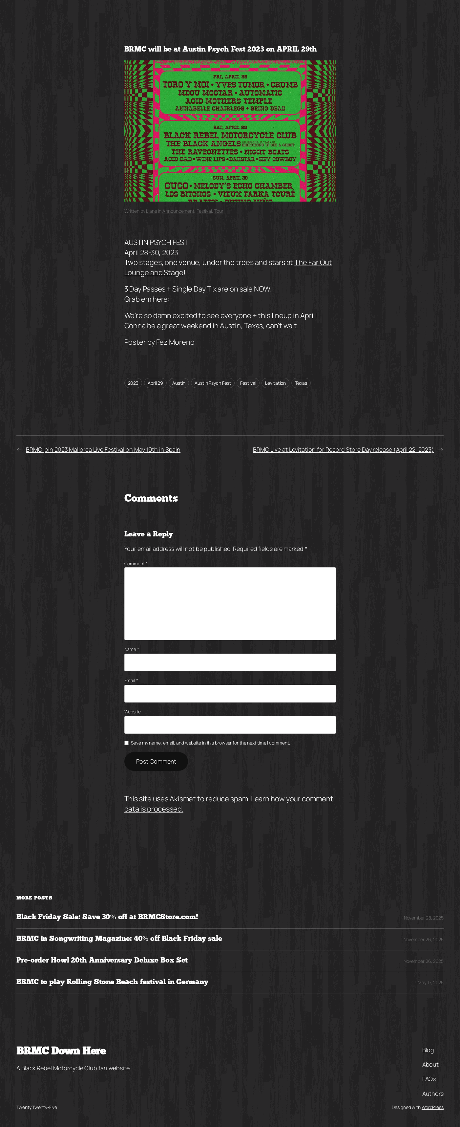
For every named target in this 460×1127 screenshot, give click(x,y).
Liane (151, 211)
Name (131, 649)
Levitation (275, 383)
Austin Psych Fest (213, 383)
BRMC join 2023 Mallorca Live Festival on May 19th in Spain (103, 449)
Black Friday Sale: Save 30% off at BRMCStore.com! (107, 917)
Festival (204, 211)
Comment (136, 563)
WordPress (433, 1107)
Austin (178, 383)
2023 (133, 383)
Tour (218, 211)
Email (131, 680)
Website (132, 711)
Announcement (178, 211)
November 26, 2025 (424, 939)
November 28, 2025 (424, 918)
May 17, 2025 (431, 982)
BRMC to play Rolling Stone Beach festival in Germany (112, 982)
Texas (301, 383)
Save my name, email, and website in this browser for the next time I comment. (210, 743)
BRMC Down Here (60, 1052)
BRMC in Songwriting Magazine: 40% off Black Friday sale (119, 939)
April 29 (155, 383)
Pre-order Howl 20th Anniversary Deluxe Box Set (102, 960)
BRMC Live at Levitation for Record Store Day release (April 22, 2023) (343, 449)
